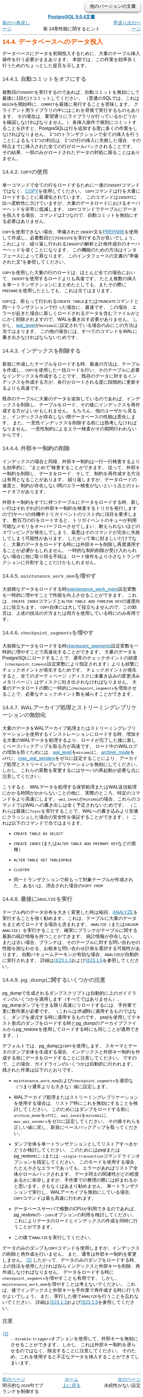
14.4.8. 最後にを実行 (37, 899)
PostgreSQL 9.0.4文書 (71, 16)
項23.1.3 (62, 960)
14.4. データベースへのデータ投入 (52, 41)
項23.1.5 (94, 960)
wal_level (25, 325)
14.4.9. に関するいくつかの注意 (53, 980)
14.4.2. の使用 (25, 172)
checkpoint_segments (89, 645)
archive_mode (115, 752)
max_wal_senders (36, 758)
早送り (120, 22)
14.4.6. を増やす (48, 633)
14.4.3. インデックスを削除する (41, 351)
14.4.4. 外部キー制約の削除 (36, 448)
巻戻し (23, 22)
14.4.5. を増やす (49, 576)
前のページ (13, 1379)
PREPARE (113, 231)
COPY (31, 191)
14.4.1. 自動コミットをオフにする (44, 79)
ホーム (71, 1379)
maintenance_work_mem (92, 589)
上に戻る (71, 1385)
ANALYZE (123, 912)
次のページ (129, 1379)
